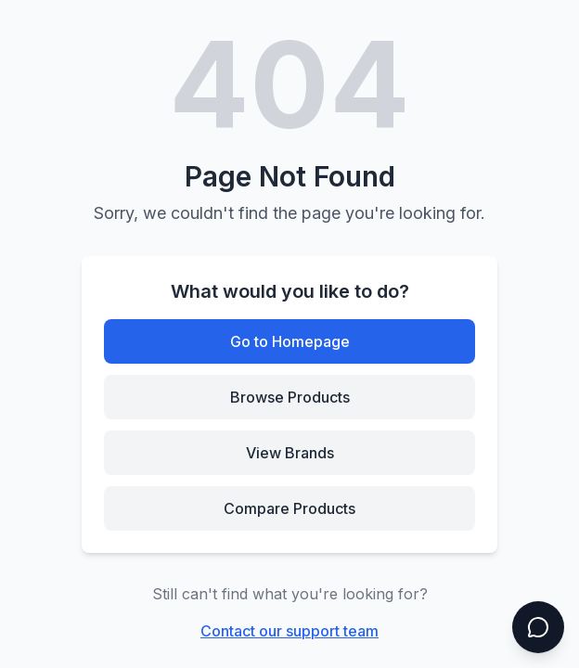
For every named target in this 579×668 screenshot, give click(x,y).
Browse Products (290, 397)
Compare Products (289, 508)
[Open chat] (538, 627)
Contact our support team (289, 631)
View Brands (290, 452)
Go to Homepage (290, 341)
